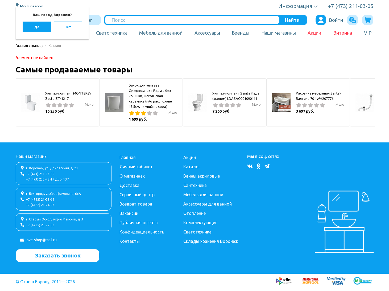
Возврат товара (135, 204)
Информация (295, 6)
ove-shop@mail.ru (42, 240)
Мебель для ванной (161, 32)
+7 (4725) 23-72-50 (40, 225)
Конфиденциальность (141, 231)
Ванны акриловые (201, 176)
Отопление (194, 213)
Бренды (240, 32)
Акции (314, 32)
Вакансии (128, 213)
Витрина (342, 32)
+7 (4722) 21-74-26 (40, 205)
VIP (367, 32)
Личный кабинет (136, 166)
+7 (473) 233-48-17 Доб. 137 (47, 179)
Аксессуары (207, 32)
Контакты (129, 241)
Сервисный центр (137, 194)
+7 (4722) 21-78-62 (40, 199)
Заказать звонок (58, 255)
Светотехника (111, 32)
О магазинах (132, 176)
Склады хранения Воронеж (210, 241)
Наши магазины (278, 32)
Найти (292, 20)
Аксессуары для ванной (207, 204)
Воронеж (32, 6)
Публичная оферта (138, 222)
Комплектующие (200, 222)
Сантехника (195, 185)
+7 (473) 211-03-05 (40, 174)
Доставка (129, 185)
